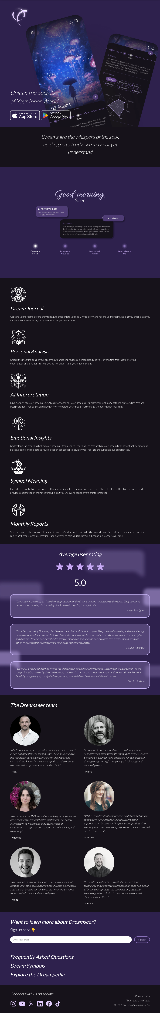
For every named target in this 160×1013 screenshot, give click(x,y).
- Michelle (15, 837)
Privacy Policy (142, 995)
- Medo (14, 899)
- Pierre (88, 771)
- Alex (13, 771)
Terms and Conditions (138, 1000)
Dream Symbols (27, 965)
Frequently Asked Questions (41, 957)
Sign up (142, 939)
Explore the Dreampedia (37, 974)
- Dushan (88, 903)
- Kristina (89, 837)
